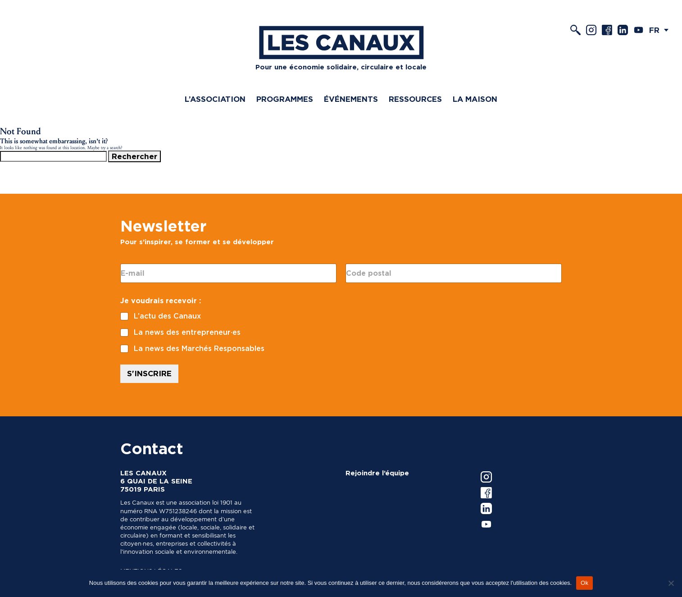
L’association (215, 99)
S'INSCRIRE (149, 373)
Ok (584, 582)
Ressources (415, 99)
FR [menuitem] (654, 30)
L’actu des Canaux (167, 316)
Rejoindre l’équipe (377, 473)
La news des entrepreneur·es (187, 332)
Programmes (284, 99)
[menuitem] (661, 30)
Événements (351, 99)
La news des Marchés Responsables (199, 348)
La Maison (475, 99)
